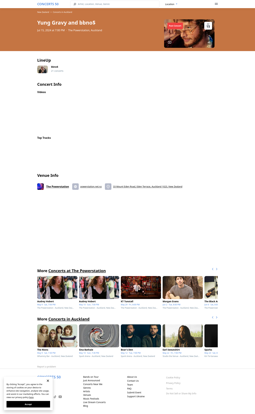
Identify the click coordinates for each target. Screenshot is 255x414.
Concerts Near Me (92, 384)
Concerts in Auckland (62, 12)
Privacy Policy (173, 383)
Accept (28, 404)
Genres (87, 387)
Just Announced (91, 380)
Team (130, 384)
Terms (169, 388)
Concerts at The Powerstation (77, 270)
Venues (87, 394)
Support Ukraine (136, 396)
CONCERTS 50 (48, 4)
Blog (85, 405)
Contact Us (133, 380)
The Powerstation (57, 186)
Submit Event (134, 392)
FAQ (129, 388)
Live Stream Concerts (94, 402)
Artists (86, 391)
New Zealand (43, 12)
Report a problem (46, 366)
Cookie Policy (173, 377)
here (31, 397)
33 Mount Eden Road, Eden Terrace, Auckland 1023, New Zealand (147, 186)
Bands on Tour (91, 376)
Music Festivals (91, 398)
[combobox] (171, 4)
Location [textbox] (169, 4)
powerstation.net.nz (91, 186)
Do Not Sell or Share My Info (181, 393)
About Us (132, 376)
